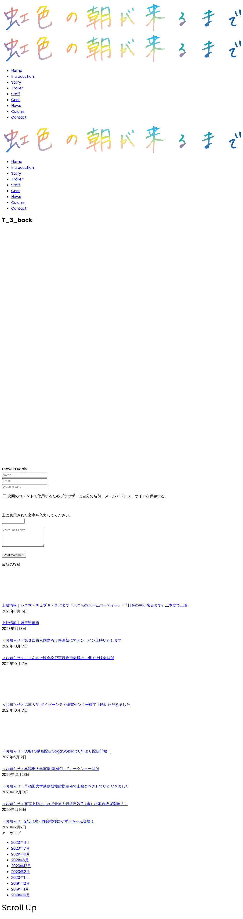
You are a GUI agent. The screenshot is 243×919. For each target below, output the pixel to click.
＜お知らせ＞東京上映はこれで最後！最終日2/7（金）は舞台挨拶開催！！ (65, 807)
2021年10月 (20, 857)
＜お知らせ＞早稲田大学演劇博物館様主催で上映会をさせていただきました (65, 789)
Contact (19, 117)
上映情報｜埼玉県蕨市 (20, 626)
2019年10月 (20, 898)
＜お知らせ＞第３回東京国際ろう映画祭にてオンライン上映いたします (62, 644)
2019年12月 (20, 887)
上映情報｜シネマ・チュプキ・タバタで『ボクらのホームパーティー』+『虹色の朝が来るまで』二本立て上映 (95, 608)
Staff (15, 94)
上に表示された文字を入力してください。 (37, 515)
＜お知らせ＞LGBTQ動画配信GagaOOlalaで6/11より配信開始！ (56, 754)
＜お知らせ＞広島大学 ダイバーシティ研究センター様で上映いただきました (66, 708)
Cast (15, 100)
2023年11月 (20, 846)
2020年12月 (21, 869)
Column (18, 111)
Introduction (22, 76)
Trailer (17, 88)
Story (16, 82)
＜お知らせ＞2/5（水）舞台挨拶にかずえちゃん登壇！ (48, 824)
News (16, 105)
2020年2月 (20, 875)
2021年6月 (20, 863)
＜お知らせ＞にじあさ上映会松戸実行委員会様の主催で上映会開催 (58, 661)
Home (16, 70)
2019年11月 (20, 892)
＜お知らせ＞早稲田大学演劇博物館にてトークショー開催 (50, 772)
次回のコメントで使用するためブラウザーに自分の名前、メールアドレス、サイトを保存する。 (87, 496)
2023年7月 (20, 852)
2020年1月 (20, 881)
